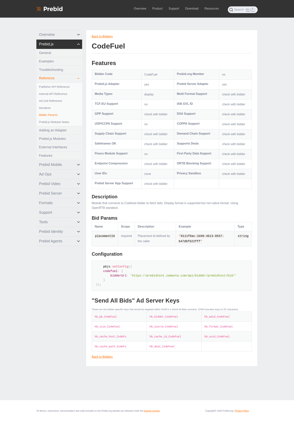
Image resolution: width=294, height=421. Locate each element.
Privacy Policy (242, 411)
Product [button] (157, 8)
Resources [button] (211, 8)
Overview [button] (140, 8)
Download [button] (191, 8)
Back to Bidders (102, 36)
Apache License (152, 411)
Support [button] (174, 8)
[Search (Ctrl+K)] (243, 9)
